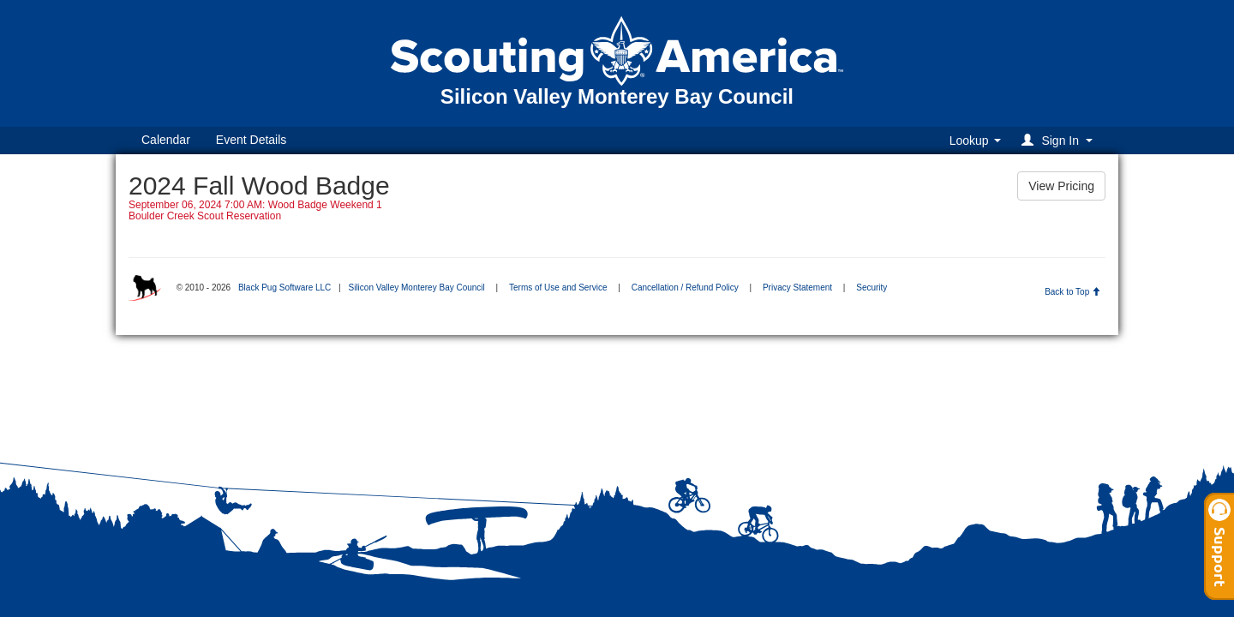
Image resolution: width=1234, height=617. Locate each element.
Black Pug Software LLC (284, 287)
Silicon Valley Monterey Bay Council (416, 287)
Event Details (251, 140)
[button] (1059, 140)
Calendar (165, 140)
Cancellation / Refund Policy (685, 287)
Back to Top (1072, 292)
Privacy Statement (797, 287)
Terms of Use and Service (558, 287)
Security (871, 287)
